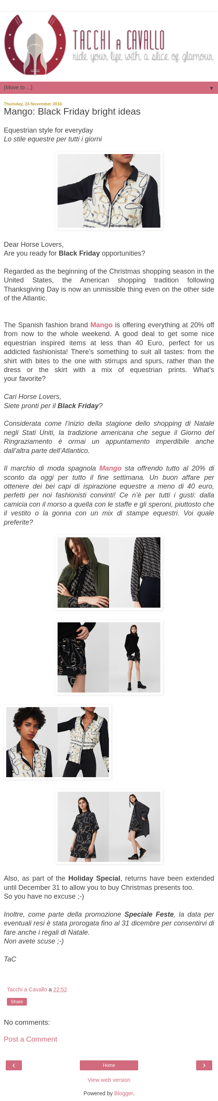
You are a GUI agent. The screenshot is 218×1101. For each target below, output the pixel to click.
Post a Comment (30, 1039)
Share (17, 1001)
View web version (109, 1080)
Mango (102, 325)
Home (109, 1065)
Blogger (123, 1093)
